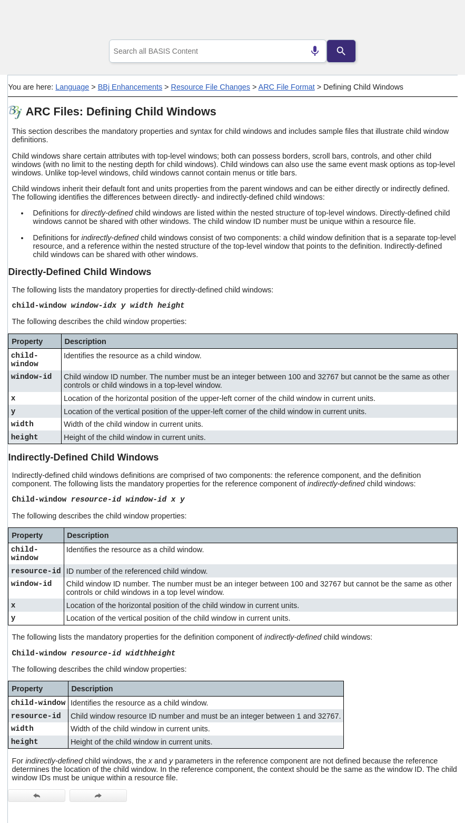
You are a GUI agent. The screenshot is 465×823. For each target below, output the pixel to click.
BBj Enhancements (130, 87)
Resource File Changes (210, 87)
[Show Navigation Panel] (436, 21)
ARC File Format (287, 87)
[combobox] (218, 51)
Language (72, 87)
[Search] (342, 51)
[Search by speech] (315, 51)
